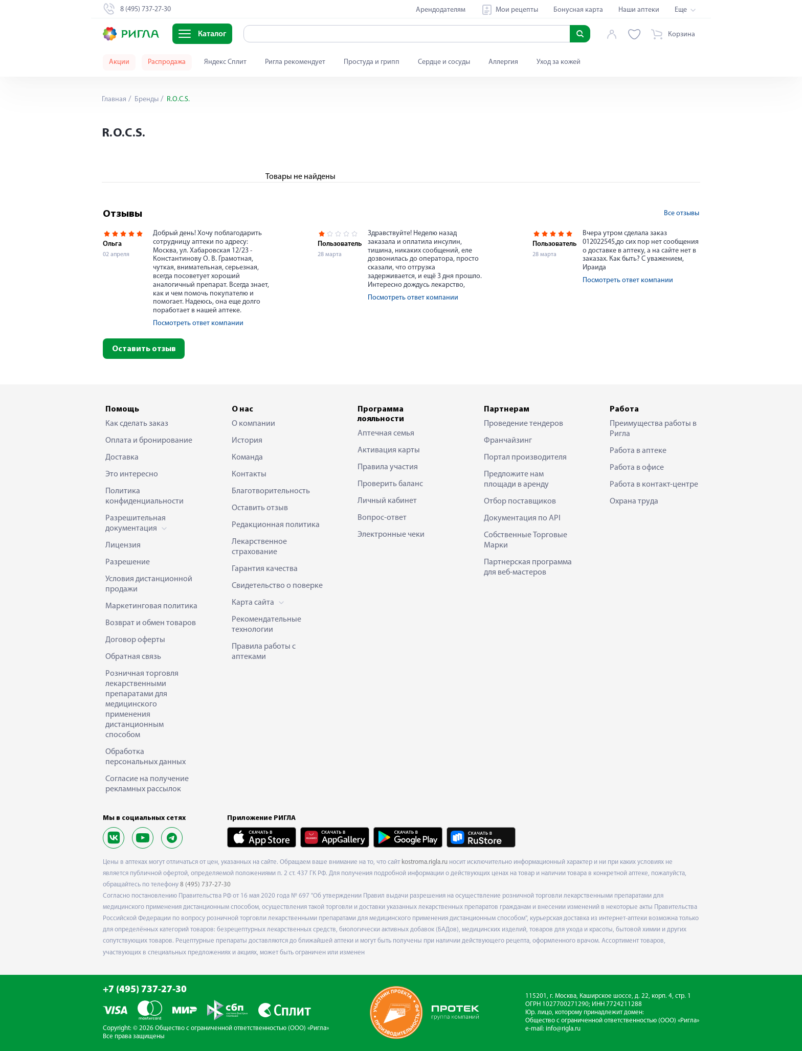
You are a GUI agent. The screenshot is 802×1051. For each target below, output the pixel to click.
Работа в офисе (637, 468)
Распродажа (167, 62)
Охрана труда (634, 501)
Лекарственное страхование (259, 547)
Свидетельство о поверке (277, 586)
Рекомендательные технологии (266, 624)
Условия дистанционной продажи (148, 584)
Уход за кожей (559, 62)
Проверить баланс (390, 484)
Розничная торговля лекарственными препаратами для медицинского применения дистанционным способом (142, 704)
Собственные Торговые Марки (525, 540)
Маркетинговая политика (151, 606)
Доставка (122, 457)
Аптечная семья (386, 433)
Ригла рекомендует (295, 62)
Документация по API (522, 518)
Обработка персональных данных (145, 757)
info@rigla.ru (563, 1028)
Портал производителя (525, 457)
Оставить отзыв (144, 349)
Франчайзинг (508, 441)
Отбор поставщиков (520, 501)
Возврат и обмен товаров (150, 623)
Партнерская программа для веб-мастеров (528, 567)
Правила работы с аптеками (264, 652)
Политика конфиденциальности (144, 496)
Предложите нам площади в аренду (516, 479)
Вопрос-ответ (382, 518)
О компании (253, 424)
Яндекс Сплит (225, 62)
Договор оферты (135, 640)
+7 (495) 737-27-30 (145, 990)
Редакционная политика (276, 525)
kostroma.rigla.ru (425, 862)
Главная (114, 99)
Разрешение (127, 562)
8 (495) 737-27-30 (205, 884)
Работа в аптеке (638, 451)
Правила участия (388, 467)
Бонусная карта (578, 10)
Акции (119, 62)
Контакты (249, 474)
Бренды (146, 99)
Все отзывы (681, 213)
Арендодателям (440, 10)
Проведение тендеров (523, 424)
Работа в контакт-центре (654, 485)
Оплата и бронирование (148, 441)
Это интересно (131, 474)
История (247, 441)
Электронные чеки (391, 535)
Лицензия (123, 545)
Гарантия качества (265, 569)
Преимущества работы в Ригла (653, 429)
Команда (247, 457)
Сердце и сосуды (444, 62)
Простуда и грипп (371, 62)
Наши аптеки (638, 10)
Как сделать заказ (136, 424)
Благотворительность (271, 491)
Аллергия (503, 62)
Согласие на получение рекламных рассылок (147, 784)
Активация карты (389, 450)
